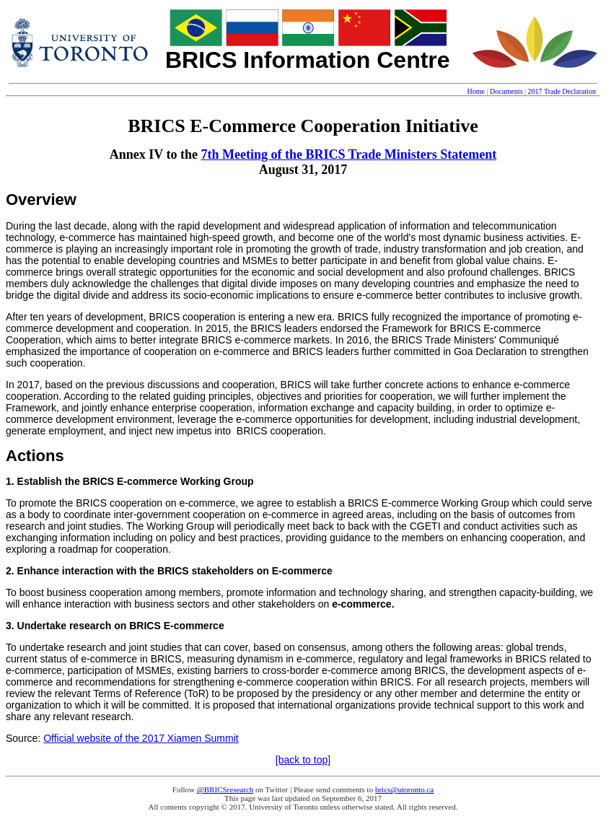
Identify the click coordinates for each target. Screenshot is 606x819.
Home (476, 91)
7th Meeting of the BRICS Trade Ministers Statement (348, 154)
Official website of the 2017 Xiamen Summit (141, 738)
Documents (506, 91)
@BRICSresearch (225, 789)
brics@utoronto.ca (404, 789)
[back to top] (303, 760)
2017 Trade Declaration (562, 91)
